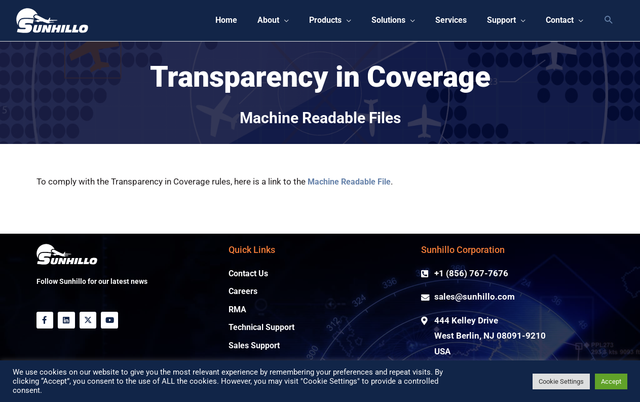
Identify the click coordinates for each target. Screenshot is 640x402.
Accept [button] (611, 381)
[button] (257, 21)
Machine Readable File (352, 182)
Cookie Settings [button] (561, 381)
